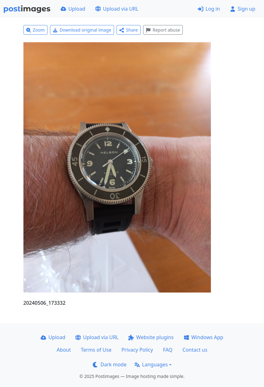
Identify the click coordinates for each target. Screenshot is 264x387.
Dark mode (110, 364)
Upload (73, 8)
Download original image (82, 30)
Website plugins (150, 337)
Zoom (35, 30)
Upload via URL (116, 8)
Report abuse (163, 30)
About (64, 349)
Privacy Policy (137, 349)
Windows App (203, 337)
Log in (209, 8)
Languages (151, 364)
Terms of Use (96, 349)
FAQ (167, 349)
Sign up (242, 8)
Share (128, 30)
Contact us (194, 349)
